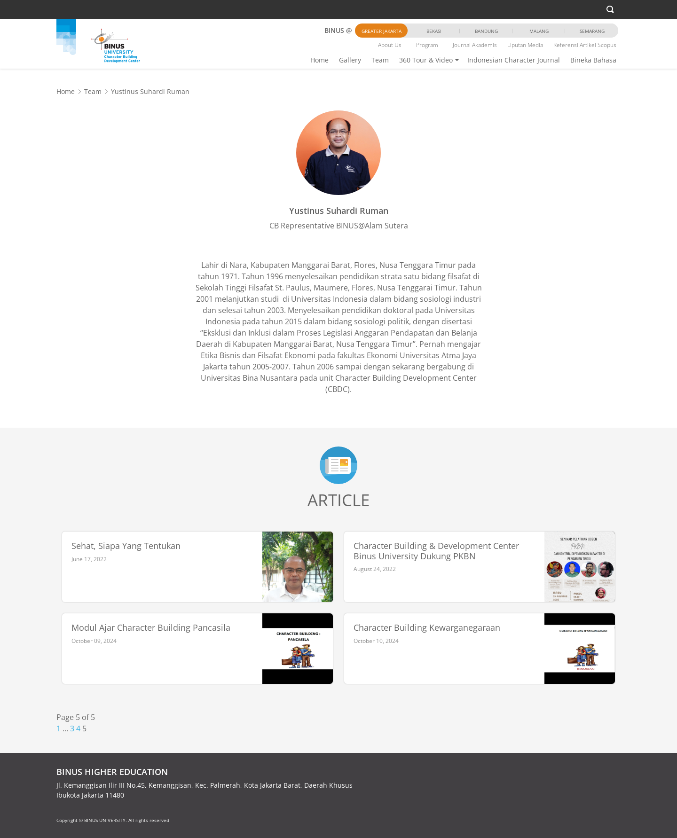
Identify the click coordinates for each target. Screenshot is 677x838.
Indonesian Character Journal (513, 59)
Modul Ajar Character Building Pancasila (150, 628)
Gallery (350, 59)
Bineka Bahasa (593, 59)
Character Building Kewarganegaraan (427, 628)
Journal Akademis (475, 45)
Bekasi (433, 31)
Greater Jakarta (381, 31)
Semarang (592, 31)
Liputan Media (525, 45)
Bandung (486, 31)
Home (319, 59)
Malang (539, 31)
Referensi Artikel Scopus (584, 45)
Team (380, 59)
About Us (389, 45)
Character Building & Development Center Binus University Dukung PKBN (436, 551)
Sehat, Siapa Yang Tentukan (126, 546)
